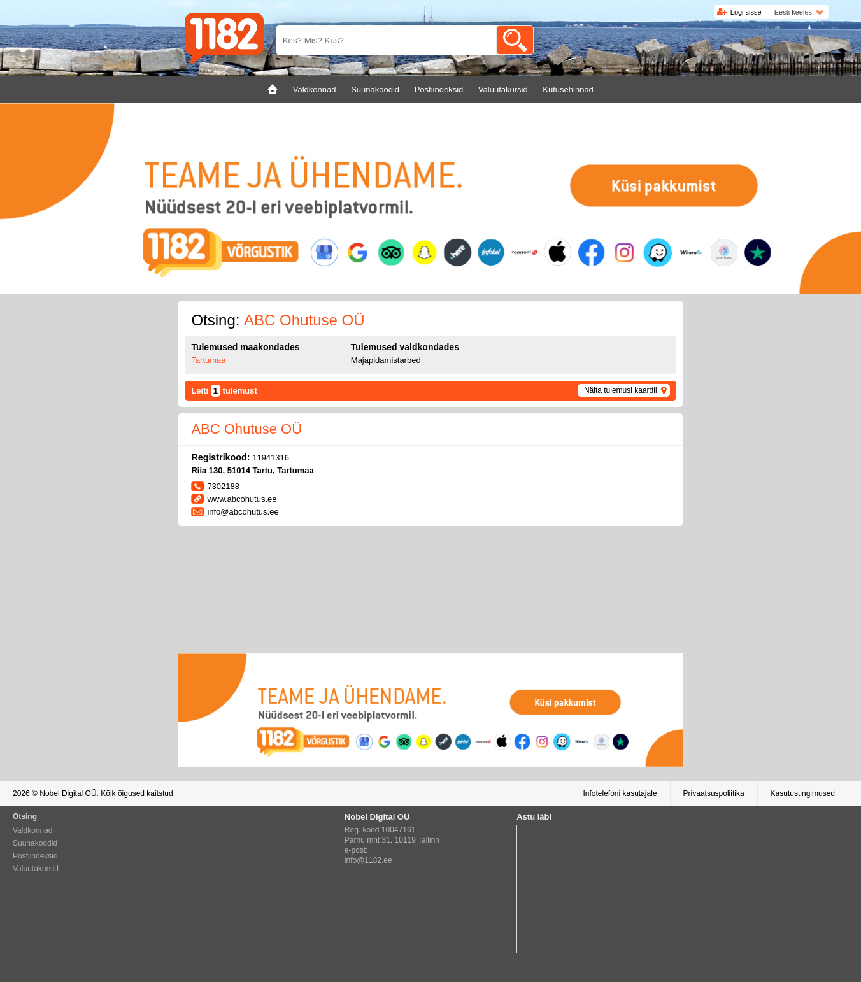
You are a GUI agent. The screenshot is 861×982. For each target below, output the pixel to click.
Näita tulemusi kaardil (620, 390)
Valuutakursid (36, 868)
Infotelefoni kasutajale (620, 793)
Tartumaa (208, 360)
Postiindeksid (35, 855)
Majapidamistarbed (386, 360)
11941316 (270, 457)
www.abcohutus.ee (241, 499)
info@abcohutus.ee (242, 511)
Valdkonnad (33, 830)
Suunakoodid (35, 843)
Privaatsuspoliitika (713, 793)
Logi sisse (746, 12)
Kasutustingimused (803, 793)
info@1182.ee (368, 860)
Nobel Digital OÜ (67, 793)
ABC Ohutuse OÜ (246, 429)
